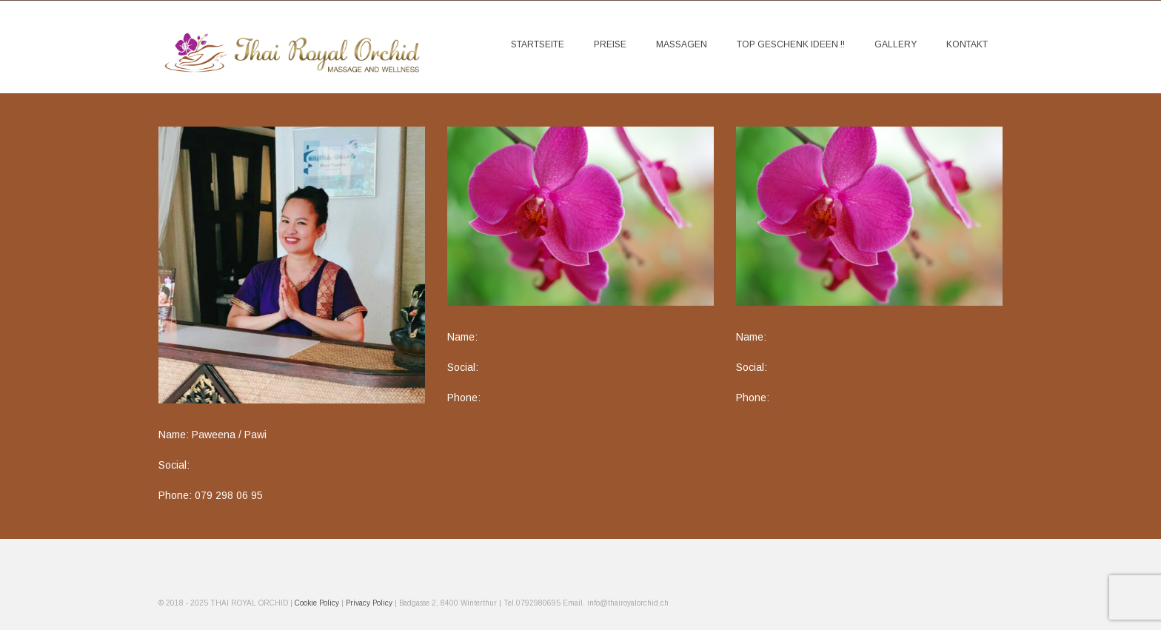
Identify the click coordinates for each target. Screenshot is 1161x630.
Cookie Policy (318, 603)
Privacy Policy (369, 603)
